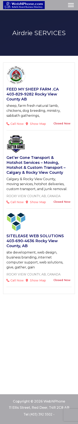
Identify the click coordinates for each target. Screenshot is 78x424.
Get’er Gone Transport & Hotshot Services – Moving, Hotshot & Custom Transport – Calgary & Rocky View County (36, 165)
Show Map (36, 124)
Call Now (15, 124)
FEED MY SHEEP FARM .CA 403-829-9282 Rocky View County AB (32, 94)
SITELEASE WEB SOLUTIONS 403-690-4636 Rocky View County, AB (35, 241)
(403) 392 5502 (40, 414)
